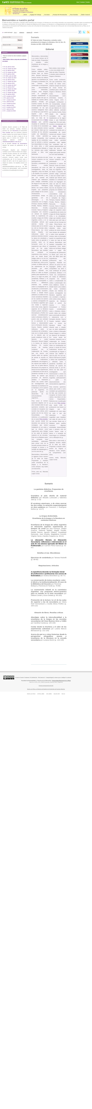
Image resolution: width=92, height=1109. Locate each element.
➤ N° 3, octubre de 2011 (9, 107)
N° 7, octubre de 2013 (10, 100)
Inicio (77, 2)
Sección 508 (57, 693)
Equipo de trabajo (35, 14)
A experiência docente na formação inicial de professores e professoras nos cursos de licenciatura (48, 573)
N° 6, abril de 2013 (9, 101)
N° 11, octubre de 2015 (10, 92)
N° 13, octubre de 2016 (10, 89)
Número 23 (29, 32)
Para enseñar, (44, 419)
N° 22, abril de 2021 (9, 74)
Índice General (85, 14)
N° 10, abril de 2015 (9, 94)
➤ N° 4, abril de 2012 (8, 105)
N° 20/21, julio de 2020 (10, 76)
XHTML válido (40, 693)
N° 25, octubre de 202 (10, 68)
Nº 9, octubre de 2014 (10, 96)
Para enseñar (74, 14)
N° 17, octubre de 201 (10, 81)
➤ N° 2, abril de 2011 (8, 109)
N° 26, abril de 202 (9, 66)
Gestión (88, 2)
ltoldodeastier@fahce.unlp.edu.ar (12, 141)
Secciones (47, 14)
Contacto (82, 2)
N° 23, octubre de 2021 (10, 72)
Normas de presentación (60, 14)
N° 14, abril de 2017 (9, 87)
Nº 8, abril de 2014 (9, 98)
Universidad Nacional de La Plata (61, 680)
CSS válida (49, 693)
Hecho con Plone (31, 693)
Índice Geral (57, 126)
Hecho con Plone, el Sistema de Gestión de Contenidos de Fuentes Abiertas (46, 689)
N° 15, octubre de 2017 (10, 85)
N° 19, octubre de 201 (10, 77)
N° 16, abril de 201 (9, 83)
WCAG (63, 693)
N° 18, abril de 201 (9, 79)
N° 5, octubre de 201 (9, 103)
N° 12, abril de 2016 (9, 90)
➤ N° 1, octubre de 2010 (9, 110)
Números (21, 32)
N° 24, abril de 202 (9, 70)
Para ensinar (61, 403)
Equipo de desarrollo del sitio (46, 685)
